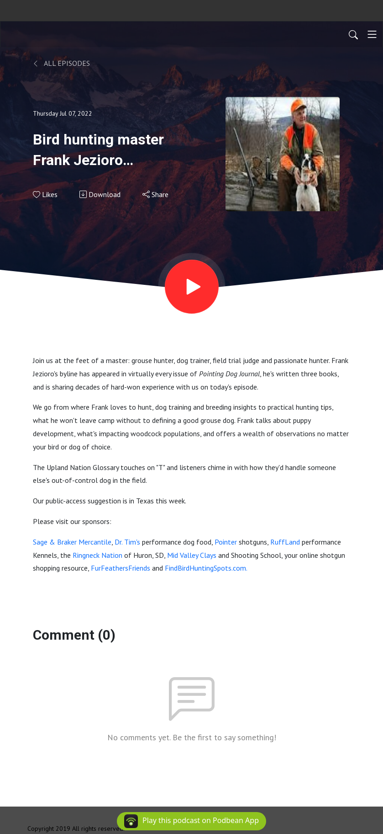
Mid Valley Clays (191, 555)
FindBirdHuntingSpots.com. (206, 567)
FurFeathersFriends (120, 567)
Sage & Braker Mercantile (72, 541)
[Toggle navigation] (372, 34)
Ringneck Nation (97, 555)
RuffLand (285, 541)
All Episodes (61, 63)
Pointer (226, 541)
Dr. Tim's (127, 541)
